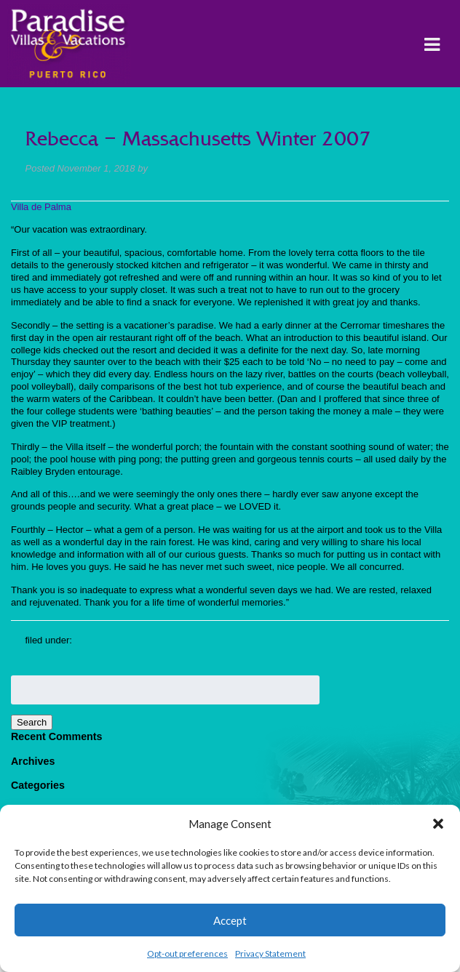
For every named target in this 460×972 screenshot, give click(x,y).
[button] (438, 823)
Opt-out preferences (187, 953)
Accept (230, 920)
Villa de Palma (41, 206)
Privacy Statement (270, 953)
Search (32, 722)
